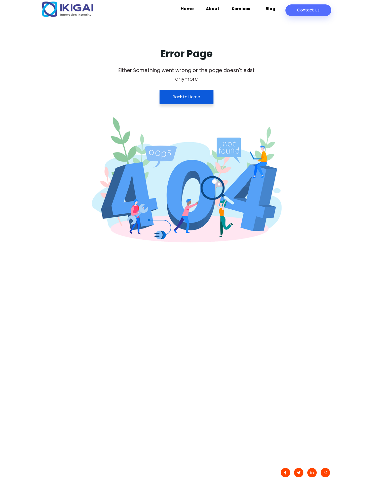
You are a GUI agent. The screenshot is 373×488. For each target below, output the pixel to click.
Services (248, 11)
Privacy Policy (207, 350)
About (222, 11)
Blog (272, 11)
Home (201, 11)
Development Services (291, 350)
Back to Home (186, 97)
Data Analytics (282, 340)
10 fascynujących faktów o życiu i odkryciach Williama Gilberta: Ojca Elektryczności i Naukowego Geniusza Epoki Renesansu (145, 397)
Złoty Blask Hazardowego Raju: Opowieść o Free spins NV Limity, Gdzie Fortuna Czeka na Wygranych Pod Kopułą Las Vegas (144, 343)
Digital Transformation (291, 329)
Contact (202, 329)
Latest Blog (205, 340)
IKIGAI (63, 473)
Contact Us (308, 10)
